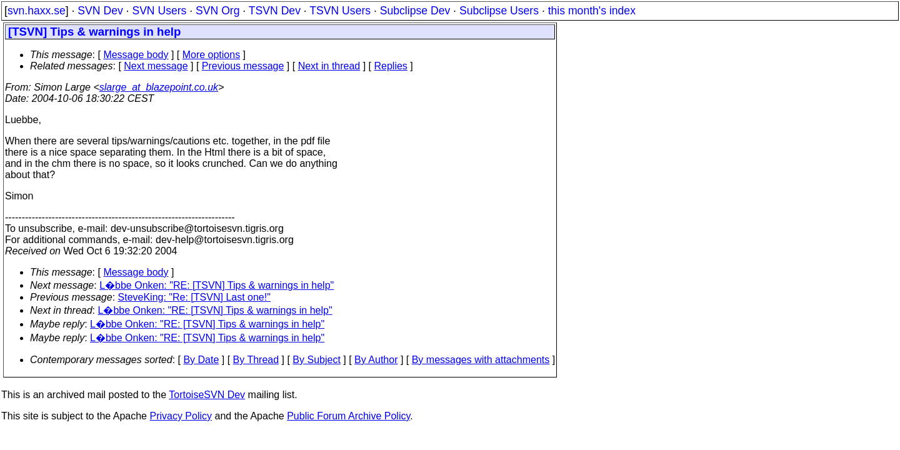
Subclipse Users (499, 10)
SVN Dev (100, 10)
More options (211, 54)
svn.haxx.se (37, 10)
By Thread (256, 359)
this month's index (592, 10)
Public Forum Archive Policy (348, 416)
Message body (135, 54)
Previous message (243, 66)
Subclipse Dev (415, 10)
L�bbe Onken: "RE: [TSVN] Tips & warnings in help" (216, 285)
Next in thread (329, 66)
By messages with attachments (481, 359)
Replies (391, 66)
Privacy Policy (180, 416)
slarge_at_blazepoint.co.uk (158, 87)
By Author (376, 359)
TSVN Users (340, 10)
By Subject (316, 359)
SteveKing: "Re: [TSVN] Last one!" (194, 297)
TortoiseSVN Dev (207, 394)
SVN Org (217, 10)
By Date (201, 359)
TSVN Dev (275, 10)
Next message (156, 66)
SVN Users (159, 10)
